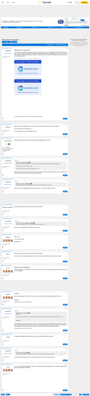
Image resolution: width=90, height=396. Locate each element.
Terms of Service (82, 40)
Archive (76, 39)
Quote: (16, 160)
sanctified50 (8, 141)
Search (64, 27)
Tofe (7, 268)
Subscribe (14, 41)
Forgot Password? (85, 25)
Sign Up (84, 2)
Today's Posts (50, 27)
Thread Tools (50, 44)
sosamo (7, 127)
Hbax (7, 254)
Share (8, 394)
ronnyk (8, 337)
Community (19, 27)
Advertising (80, 39)
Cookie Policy (84, 39)
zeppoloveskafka (8, 207)
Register (66, 25)
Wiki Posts (34, 27)
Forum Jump (86, 394)
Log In (77, 2)
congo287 (8, 51)
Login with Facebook (61, 21)
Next (66, 394)
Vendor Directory (79, 27)
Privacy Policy (69, 22)
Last (69, 394)
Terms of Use (85, 21)
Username (67, 18)
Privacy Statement (75, 40)
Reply (6, 41)
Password (67, 20)
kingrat (8, 237)
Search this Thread (61, 44)
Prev (59, 394)
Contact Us (72, 39)
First (55, 394)
